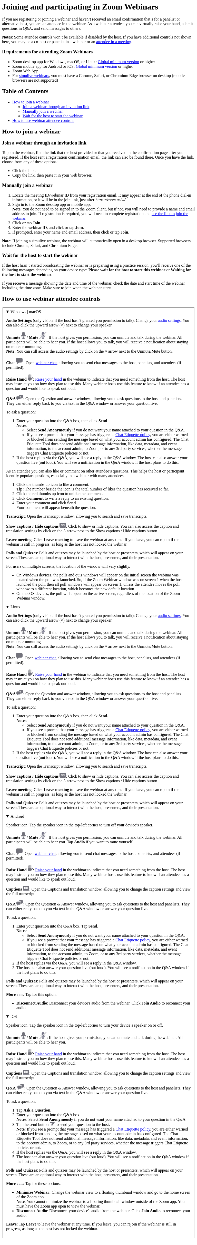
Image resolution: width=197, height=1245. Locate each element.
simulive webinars (34, 75)
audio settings (169, 320)
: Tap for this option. (98, 912)
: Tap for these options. (98, 1122)
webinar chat (46, 363)
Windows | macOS (26, 312)
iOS (14, 1016)
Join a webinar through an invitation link (56, 106)
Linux (15, 607)
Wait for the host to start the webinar (53, 116)
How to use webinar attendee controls (43, 120)
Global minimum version (118, 62)
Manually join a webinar (43, 111)
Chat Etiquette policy (132, 434)
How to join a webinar (30, 102)
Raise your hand (48, 379)
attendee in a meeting (113, 42)
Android (17, 816)
